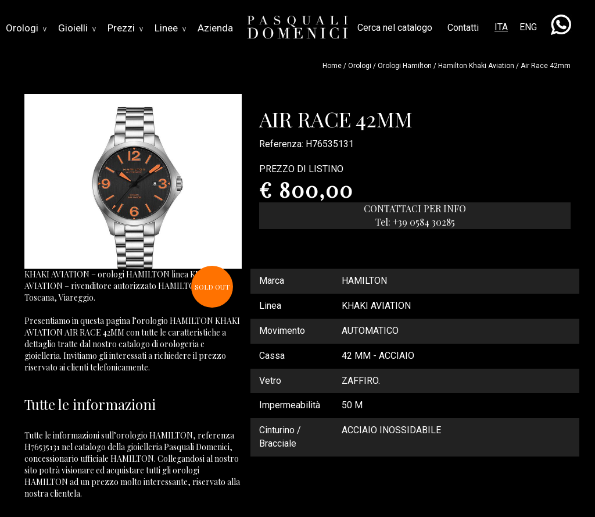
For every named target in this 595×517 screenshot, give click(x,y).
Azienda (215, 28)
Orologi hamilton (405, 66)
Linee (170, 28)
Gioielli (77, 28)
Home (332, 66)
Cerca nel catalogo (394, 27)
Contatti (463, 27)
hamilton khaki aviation (476, 66)
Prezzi (125, 28)
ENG (528, 27)
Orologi (26, 28)
